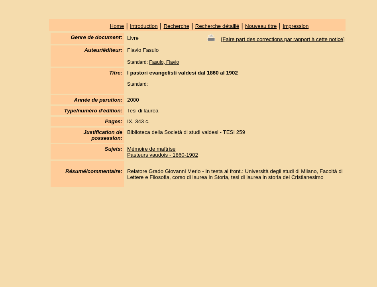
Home (117, 26)
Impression (295, 26)
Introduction (144, 26)
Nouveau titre (261, 26)
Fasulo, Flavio (164, 62)
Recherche (176, 26)
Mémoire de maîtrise (151, 149)
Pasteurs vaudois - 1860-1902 (162, 155)
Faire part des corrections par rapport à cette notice (282, 39)
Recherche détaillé (217, 26)
